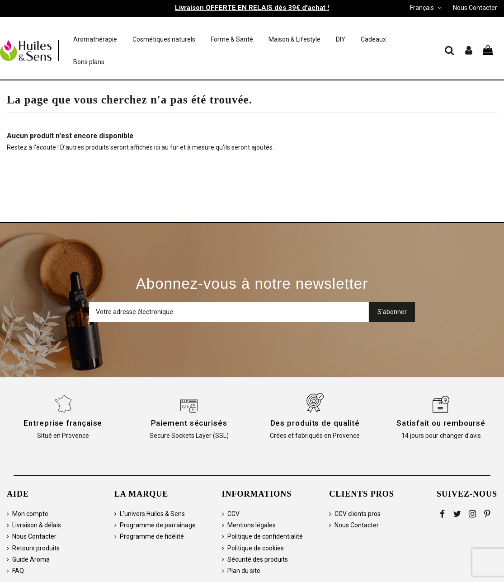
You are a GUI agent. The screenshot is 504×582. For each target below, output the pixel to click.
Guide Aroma (31, 559)
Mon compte (30, 513)
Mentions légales (251, 525)
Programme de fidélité (152, 536)
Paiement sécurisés (189, 422)
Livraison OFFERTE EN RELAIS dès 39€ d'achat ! (252, 8)
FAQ (18, 570)
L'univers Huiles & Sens (152, 513)
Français (426, 7)
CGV (233, 513)
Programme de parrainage (158, 525)
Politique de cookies (255, 548)
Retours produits (36, 548)
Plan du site (243, 570)
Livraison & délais (36, 525)
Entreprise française (63, 422)
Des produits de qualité (315, 422)
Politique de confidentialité (265, 536)
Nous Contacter (475, 7)
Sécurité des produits (257, 559)
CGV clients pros (357, 513)
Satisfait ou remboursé (440, 422)
